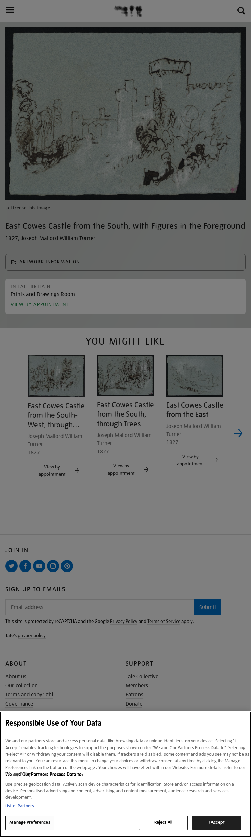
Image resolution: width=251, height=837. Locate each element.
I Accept (217, 822)
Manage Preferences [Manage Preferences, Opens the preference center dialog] (29, 822)
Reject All (163, 822)
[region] (125, 774)
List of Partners (19, 806)
